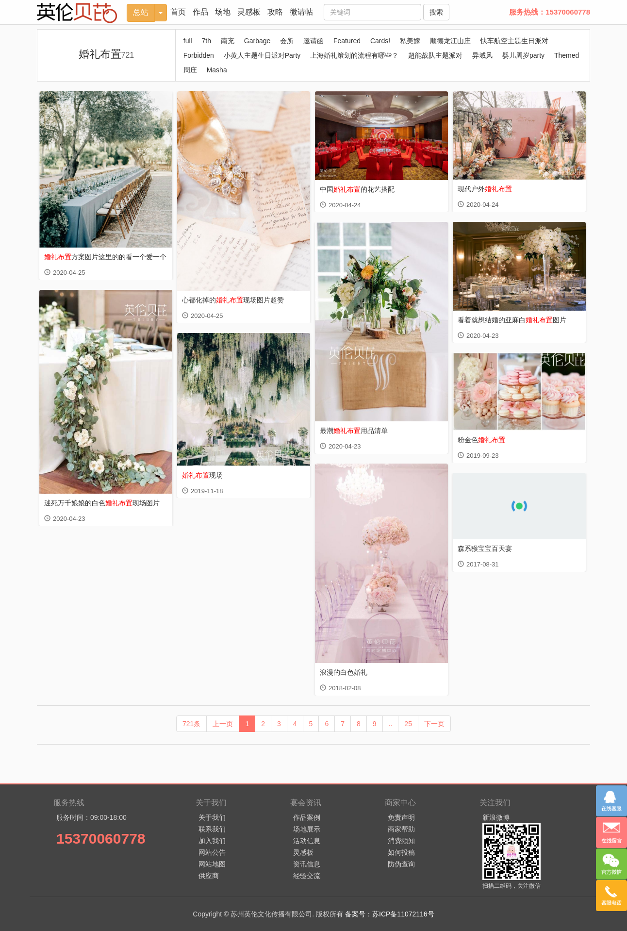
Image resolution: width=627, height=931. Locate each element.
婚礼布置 (106, 54)
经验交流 (306, 876)
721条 (191, 724)
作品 (200, 12)
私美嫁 (410, 41)
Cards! (380, 41)
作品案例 (306, 817)
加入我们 (212, 841)
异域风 (482, 55)
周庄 (190, 70)
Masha (217, 70)
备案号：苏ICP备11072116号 (389, 914)
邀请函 (313, 41)
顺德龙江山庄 (450, 41)
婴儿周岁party (523, 55)
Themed (566, 55)
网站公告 (212, 852)
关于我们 (212, 817)
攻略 (275, 12)
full (187, 41)
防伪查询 (401, 864)
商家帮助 (401, 829)
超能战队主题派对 (435, 55)
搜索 (436, 12)
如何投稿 (401, 852)
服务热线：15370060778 (549, 12)
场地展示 (306, 829)
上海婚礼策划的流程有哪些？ (354, 55)
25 (408, 724)
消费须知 (401, 841)
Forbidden (198, 55)
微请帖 (301, 12)
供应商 (208, 876)
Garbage (257, 41)
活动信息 (306, 841)
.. (391, 724)
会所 (287, 41)
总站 (140, 12)
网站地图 (212, 864)
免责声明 (401, 817)
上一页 (223, 724)
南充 (227, 41)
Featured (347, 41)
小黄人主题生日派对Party (262, 55)
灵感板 (249, 12)
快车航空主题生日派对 (514, 41)
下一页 (434, 724)
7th (206, 41)
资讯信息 (306, 864)
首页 (178, 12)
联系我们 (212, 829)
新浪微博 (496, 817)
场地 (223, 12)
